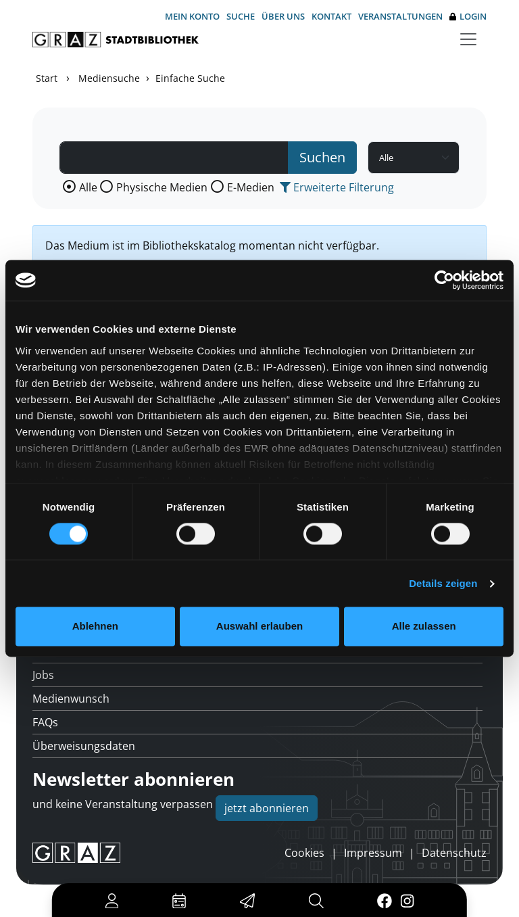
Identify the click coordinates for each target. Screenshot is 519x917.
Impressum (373, 852)
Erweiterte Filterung (337, 187)
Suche (240, 16)
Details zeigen (443, 583)
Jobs (43, 674)
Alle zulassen (424, 626)
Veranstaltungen (400, 16)
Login (468, 16)
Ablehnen (95, 626)
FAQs (45, 722)
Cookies (304, 852)
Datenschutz (454, 852)
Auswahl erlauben (259, 626)
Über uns (283, 16)
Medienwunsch (70, 698)
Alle (88, 187)
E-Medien (250, 187)
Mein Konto (192, 16)
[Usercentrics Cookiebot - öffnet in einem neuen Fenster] (444, 280)
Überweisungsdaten (83, 745)
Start (46, 78)
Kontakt (331, 16)
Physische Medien (161, 187)
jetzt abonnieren (266, 808)
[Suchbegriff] (174, 157)
